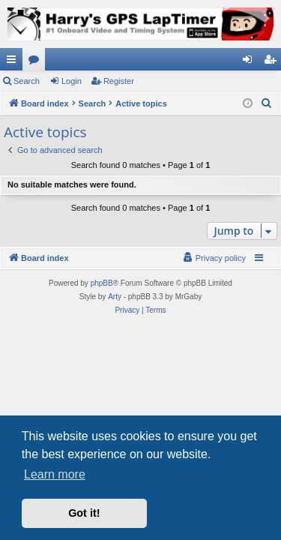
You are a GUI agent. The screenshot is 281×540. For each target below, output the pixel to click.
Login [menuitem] (251, 62)
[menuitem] (267, 103)
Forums (36, 62)
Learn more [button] (54, 474)
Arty (114, 296)
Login (71, 81)
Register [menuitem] (273, 62)
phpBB (102, 283)
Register (118, 81)
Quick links (14, 62)
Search (26, 81)
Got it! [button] (84, 513)
